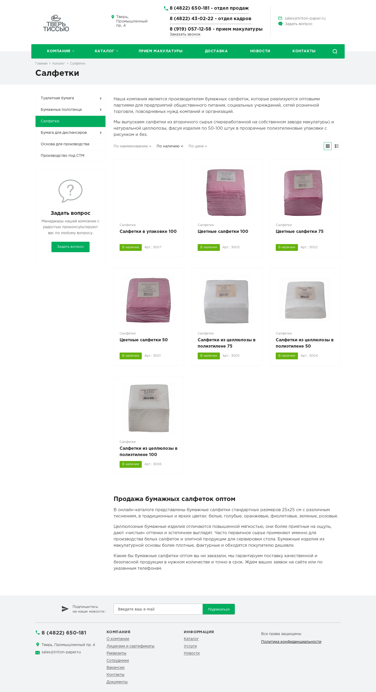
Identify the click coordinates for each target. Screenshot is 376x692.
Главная (41, 63)
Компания (58, 51)
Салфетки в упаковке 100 (148, 232)
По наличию (168, 146)
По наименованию (131, 146)
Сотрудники (118, 660)
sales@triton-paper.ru (305, 18)
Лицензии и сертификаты (131, 646)
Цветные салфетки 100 (223, 232)
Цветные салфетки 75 (300, 232)
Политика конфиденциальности (291, 641)
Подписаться (219, 609)
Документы (117, 682)
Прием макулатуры (161, 51)
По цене (196, 146)
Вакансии (116, 667)
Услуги (190, 646)
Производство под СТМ (62, 155)
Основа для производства (65, 144)
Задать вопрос (299, 24)
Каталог (104, 51)
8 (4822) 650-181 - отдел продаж (209, 10)
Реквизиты (116, 653)
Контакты (304, 51)
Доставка (216, 51)
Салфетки (77, 63)
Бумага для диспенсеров (64, 132)
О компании (118, 639)
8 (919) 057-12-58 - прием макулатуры (216, 29)
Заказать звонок (185, 34)
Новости (260, 51)
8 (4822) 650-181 (64, 633)
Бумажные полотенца (61, 109)
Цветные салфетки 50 (144, 340)
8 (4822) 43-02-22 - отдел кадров (211, 20)
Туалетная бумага (57, 98)
